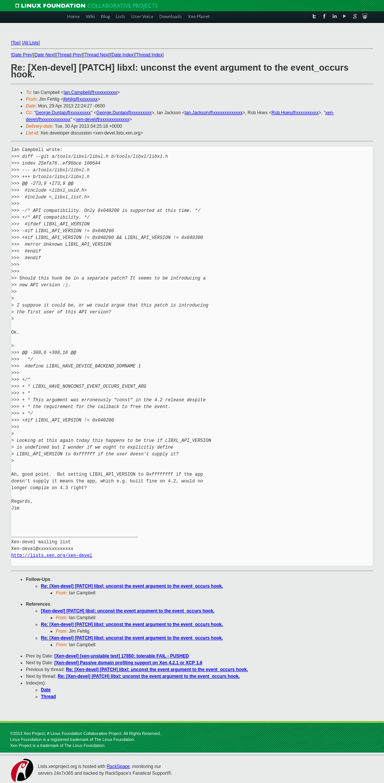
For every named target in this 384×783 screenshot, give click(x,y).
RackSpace (117, 766)
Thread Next (96, 54)
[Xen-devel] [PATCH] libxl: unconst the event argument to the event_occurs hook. (127, 611)
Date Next (44, 54)
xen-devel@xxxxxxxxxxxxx (102, 119)
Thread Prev (69, 54)
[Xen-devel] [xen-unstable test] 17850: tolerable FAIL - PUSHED (121, 656)
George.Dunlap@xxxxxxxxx (63, 112)
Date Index (123, 54)
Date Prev (22, 54)
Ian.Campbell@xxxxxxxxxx (90, 92)
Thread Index (149, 54)
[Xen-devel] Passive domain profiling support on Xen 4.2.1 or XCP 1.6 (128, 662)
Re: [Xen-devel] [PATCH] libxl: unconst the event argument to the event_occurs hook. (132, 586)
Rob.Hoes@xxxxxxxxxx (295, 112)
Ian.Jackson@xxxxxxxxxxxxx (213, 112)
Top (15, 42)
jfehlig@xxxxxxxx (80, 99)
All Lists (31, 42)
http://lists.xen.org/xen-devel (51, 555)
